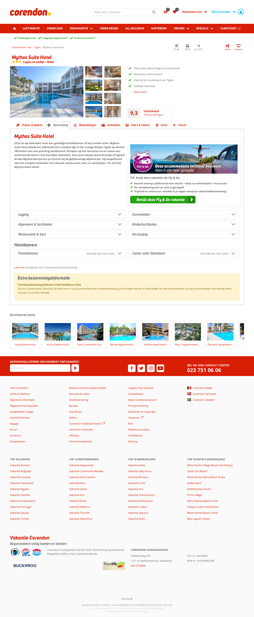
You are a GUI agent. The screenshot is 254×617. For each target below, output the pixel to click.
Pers (130, 423)
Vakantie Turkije (19, 518)
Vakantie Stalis (136, 518)
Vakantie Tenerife (79, 513)
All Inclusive (134, 28)
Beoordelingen (87, 125)
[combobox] (125, 12)
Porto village (194, 495)
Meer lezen (140, 92)
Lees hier (19, 267)
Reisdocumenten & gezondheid (87, 388)
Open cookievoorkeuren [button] (142, 400)
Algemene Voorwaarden (24, 406)
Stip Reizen (75, 411)
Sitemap (133, 441)
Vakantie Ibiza (77, 483)
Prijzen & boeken (32, 125)
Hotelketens (135, 435)
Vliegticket (228, 28)
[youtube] (160, 368)
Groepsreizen (18, 441)
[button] (162, 199)
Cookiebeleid (135, 394)
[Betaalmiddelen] (24, 565)
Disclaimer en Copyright (142, 411)
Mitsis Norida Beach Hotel (202, 513)
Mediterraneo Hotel (199, 489)
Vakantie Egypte (19, 489)
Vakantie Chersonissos (141, 495)
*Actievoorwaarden (80, 441)
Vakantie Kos (76, 495)
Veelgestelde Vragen (22, 411)
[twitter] (141, 368)
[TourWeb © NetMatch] (127, 599)
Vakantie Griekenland (22, 501)
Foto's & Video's (140, 125)
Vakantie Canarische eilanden (86, 471)
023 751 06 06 (204, 370)
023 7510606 (138, 565)
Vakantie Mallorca (79, 507)
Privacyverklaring (138, 406)
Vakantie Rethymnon (140, 501)
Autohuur (15, 435)
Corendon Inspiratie (81, 429)
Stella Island (194, 483)
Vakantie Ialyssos (138, 513)
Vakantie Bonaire (20, 465)
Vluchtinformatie (20, 417)
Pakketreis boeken (139, 429)
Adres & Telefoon (20, 394)
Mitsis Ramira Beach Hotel (202, 501)
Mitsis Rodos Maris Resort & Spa (206, 477)
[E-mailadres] (40, 368)
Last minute (31, 28)
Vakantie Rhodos (138, 477)
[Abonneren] (75, 368)
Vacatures (134, 417)
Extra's (14, 429)
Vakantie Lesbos (137, 507)
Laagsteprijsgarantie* (55, 38)
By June (73, 406)
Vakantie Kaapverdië (81, 465)
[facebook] (132, 368)
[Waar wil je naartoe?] (125, 12)
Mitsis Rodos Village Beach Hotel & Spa (210, 465)
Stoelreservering (78, 400)
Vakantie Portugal (20, 507)
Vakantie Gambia (20, 495)
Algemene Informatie (22, 400)
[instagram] (151, 368)
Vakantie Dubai (78, 489)
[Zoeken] (154, 12)
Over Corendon (19, 388)
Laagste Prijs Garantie (140, 388)
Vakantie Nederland (21, 483)
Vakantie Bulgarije (20, 471)
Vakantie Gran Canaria (82, 477)
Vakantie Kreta (77, 501)
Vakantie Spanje (19, 513)
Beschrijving (60, 125)
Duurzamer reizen (79, 394)
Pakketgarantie (27, 38)
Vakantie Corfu (136, 483)
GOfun (73, 417)
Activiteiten (113, 125)
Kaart (164, 125)
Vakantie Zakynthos (80, 518)
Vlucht (182, 125)
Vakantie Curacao (20, 477)
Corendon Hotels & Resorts (85, 423)
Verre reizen (109, 28)
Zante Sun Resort (197, 471)
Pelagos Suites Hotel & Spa (202, 507)
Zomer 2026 (55, 28)
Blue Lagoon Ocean (198, 518)
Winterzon (159, 28)
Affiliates (74, 435)
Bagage (14, 423)
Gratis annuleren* (85, 38)
